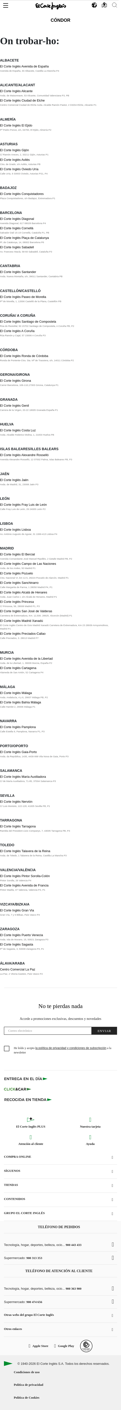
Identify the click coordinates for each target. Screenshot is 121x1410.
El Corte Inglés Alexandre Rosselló (24, 455)
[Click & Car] (17, 1089)
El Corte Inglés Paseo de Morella (23, 297)
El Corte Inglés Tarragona (18, 826)
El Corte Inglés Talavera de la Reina (25, 851)
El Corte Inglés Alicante (16, 91)
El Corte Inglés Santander (18, 272)
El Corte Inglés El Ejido (16, 125)
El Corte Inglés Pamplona (18, 727)
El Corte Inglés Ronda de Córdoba (24, 356)
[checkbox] (7, 1049)
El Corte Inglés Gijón (14, 150)
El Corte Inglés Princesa (17, 602)
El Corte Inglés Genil (14, 405)
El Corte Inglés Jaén (14, 480)
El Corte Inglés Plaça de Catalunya (24, 238)
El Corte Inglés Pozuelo (16, 573)
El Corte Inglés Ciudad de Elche (22, 100)
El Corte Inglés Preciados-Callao (23, 633)
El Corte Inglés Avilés (15, 160)
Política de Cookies (26, 1397)
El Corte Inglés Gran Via (17, 910)
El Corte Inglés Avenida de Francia (24, 885)
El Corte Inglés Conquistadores (22, 194)
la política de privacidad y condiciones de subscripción (70, 1048)
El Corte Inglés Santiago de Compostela (28, 321)
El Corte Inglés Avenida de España (24, 66)
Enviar (104, 1031)
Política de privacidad (28, 1385)
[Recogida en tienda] (28, 1099)
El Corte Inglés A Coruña (17, 331)
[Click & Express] (26, 1078)
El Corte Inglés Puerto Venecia (21, 935)
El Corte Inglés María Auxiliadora (23, 777)
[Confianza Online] (86, 1346)
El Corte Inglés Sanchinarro (19, 583)
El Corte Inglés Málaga (16, 693)
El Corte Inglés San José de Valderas (26, 611)
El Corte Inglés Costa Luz (18, 430)
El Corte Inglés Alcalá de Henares (23, 592)
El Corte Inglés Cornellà (16, 228)
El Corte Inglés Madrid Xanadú (21, 621)
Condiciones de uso (27, 1372)
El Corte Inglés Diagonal (17, 219)
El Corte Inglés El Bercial (17, 554)
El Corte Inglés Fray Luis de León (23, 504)
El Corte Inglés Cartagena (18, 668)
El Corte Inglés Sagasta (16, 944)
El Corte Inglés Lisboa (15, 529)
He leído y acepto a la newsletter (62, 1050)
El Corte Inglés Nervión (16, 801)
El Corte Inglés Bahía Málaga (20, 702)
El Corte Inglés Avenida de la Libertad (26, 658)
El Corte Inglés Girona (15, 380)
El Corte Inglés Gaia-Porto (18, 752)
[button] (5, 4)
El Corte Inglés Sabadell (17, 247)
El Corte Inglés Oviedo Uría (19, 169)
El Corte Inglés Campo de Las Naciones (28, 564)
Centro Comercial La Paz (17, 969)
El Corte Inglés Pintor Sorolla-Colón (25, 876)
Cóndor (60, 20)
